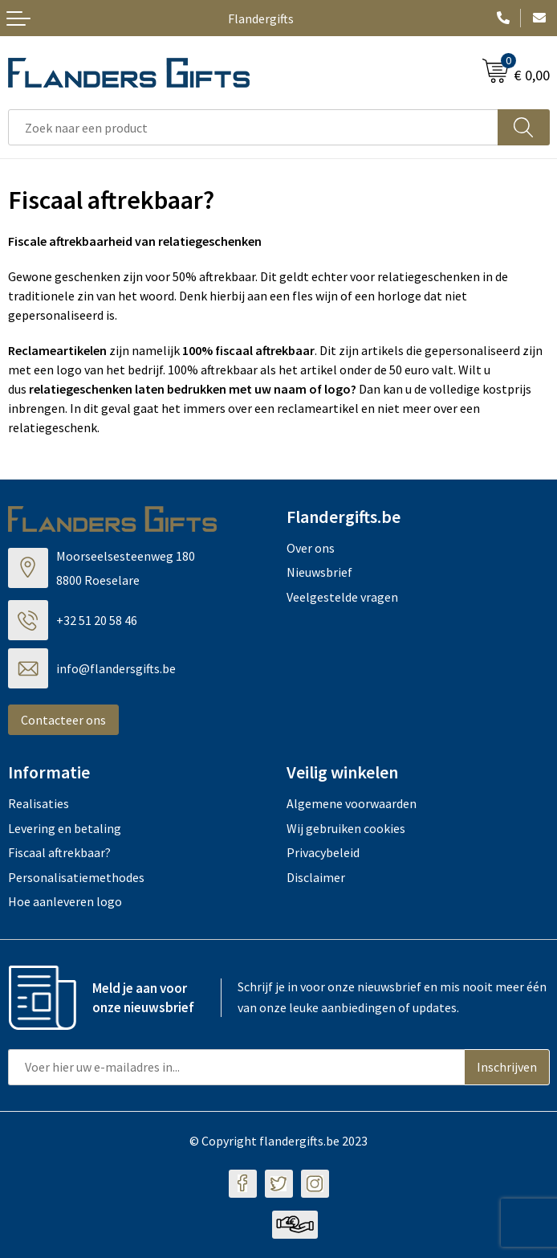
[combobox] (253, 127)
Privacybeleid (323, 852)
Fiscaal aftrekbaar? (59, 852)
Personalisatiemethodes (76, 877)
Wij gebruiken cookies (346, 828)
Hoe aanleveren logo (65, 901)
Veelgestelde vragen (342, 597)
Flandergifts (261, 18)
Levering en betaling (64, 828)
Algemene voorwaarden (352, 803)
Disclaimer (316, 877)
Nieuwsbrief (319, 572)
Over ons (311, 548)
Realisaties (38, 803)
